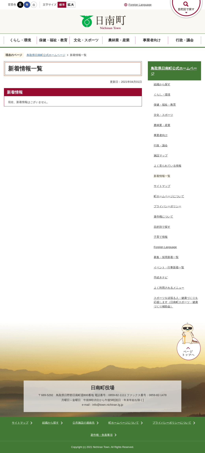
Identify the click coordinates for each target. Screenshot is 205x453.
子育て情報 (161, 236)
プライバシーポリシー (167, 206)
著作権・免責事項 (101, 434)
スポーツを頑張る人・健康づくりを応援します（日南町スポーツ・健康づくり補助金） (176, 302)
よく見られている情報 (167, 165)
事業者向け (152, 40)
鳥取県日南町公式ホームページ (46, 55)
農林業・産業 (119, 40)
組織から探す (162, 84)
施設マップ (161, 155)
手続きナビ (161, 277)
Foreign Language (140, 4)
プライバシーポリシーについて (172, 422)
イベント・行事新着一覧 (169, 267)
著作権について (163, 216)
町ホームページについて (169, 196)
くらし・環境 (20, 40)
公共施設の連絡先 (84, 422)
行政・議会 (185, 40)
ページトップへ (189, 341)
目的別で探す (162, 226)
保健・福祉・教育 (53, 40)
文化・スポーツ (86, 40)
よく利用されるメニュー (169, 287)
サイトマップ (162, 186)
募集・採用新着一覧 (166, 257)
